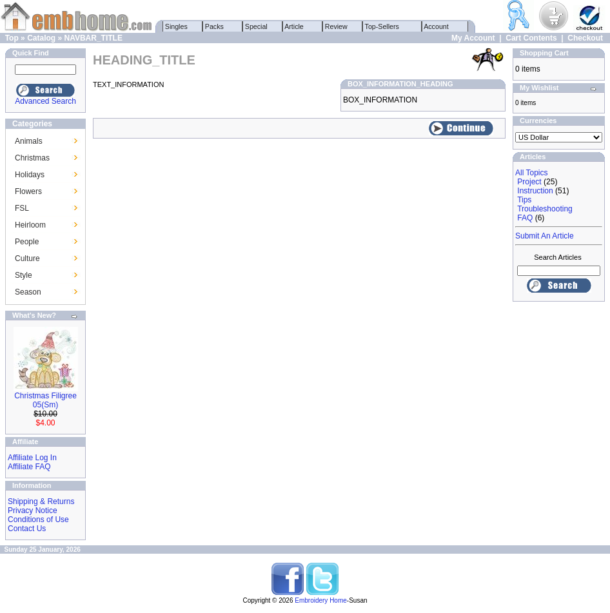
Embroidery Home (321, 600)
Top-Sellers (382, 26)
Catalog (41, 38)
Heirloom (30, 224)
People (27, 241)
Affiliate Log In (32, 457)
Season (28, 292)
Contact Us (27, 528)
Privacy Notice (32, 510)
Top (12, 38)
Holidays (29, 174)
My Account (473, 38)
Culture (27, 258)
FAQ (525, 217)
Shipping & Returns (41, 501)
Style (23, 275)
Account (436, 26)
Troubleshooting (545, 208)
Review (336, 26)
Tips (524, 199)
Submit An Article (544, 235)
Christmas (32, 157)
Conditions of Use (38, 519)
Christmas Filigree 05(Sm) (45, 400)
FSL (22, 208)
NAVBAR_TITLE (93, 38)
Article (294, 26)
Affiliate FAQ (29, 466)
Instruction (535, 190)
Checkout (585, 38)
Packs (214, 26)
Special (256, 26)
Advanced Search (45, 101)
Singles (176, 26)
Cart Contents (531, 38)
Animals (29, 141)
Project (529, 181)
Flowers (28, 191)
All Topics (531, 172)
